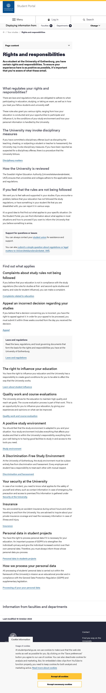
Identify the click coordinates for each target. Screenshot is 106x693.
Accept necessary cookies (59, 684)
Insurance (8, 525)
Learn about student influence (17, 386)
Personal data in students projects (19, 558)
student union (39, 237)
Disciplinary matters (13, 160)
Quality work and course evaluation (20, 416)
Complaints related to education (18, 296)
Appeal (6, 330)
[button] (17, 19)
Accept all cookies (59, 676)
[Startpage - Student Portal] (53, 8)
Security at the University (15, 496)
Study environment (12, 448)
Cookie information (20, 639)
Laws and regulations (16, 357)
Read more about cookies (44, 667)
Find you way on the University (91, 639)
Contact (86, 631)
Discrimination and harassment (18, 474)
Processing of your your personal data (21, 587)
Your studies (13, 32)
